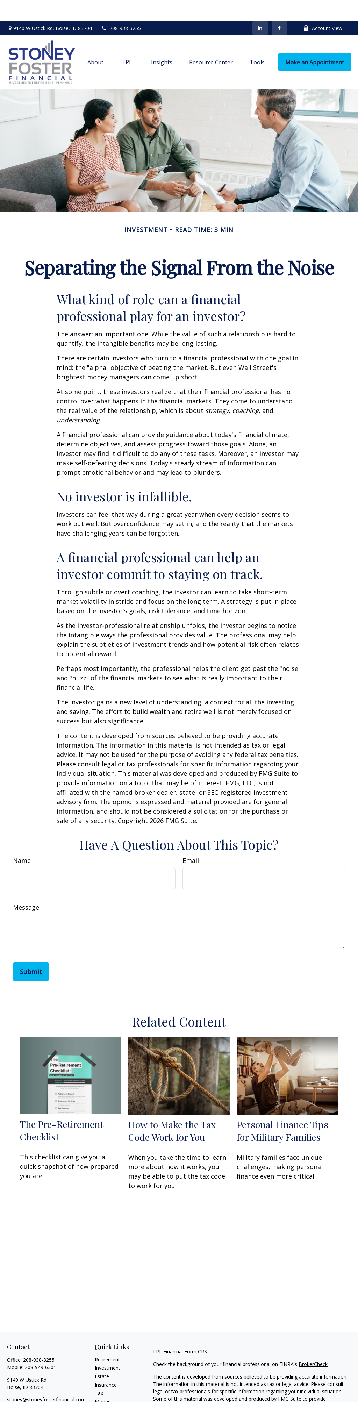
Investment (107, 1347)
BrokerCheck (313, 1343)
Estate (102, 1355)
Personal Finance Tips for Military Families (282, 1109)
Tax (99, 1372)
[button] (95, 41)
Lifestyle (104, 1389)
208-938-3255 (121, 7)
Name (22, 839)
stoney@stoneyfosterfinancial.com (46, 1378)
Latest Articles (111, 1397)
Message (26, 886)
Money (102, 1380)
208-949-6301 (40, 1346)
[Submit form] (31, 950)
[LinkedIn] (260, 7)
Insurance (106, 1363)
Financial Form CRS (185, 1330)
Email (190, 839)
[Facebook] (279, 7)
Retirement (107, 1338)
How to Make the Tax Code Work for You (172, 1109)
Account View (322, 7)
